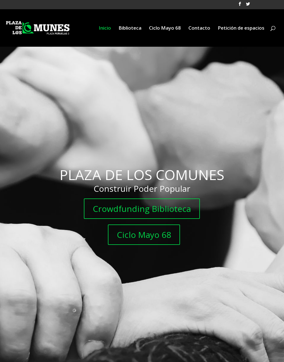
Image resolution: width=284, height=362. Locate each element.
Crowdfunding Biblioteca (142, 208)
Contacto (199, 28)
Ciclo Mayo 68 (165, 28)
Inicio (105, 28)
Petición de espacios (241, 28)
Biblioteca (130, 28)
